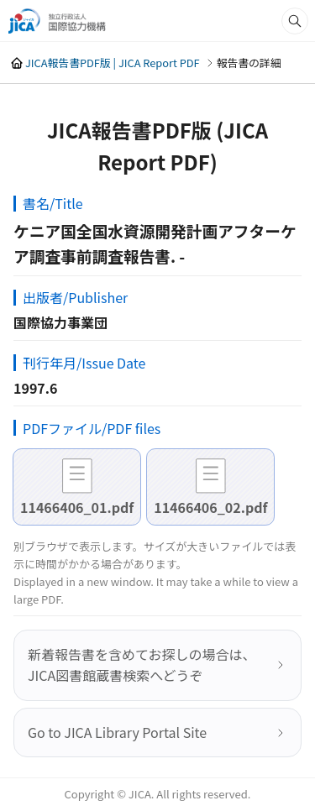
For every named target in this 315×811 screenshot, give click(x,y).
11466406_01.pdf (77, 507)
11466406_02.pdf (210, 507)
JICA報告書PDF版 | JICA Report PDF (112, 63)
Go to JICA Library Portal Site (117, 732)
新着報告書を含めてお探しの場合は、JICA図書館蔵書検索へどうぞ (142, 665)
